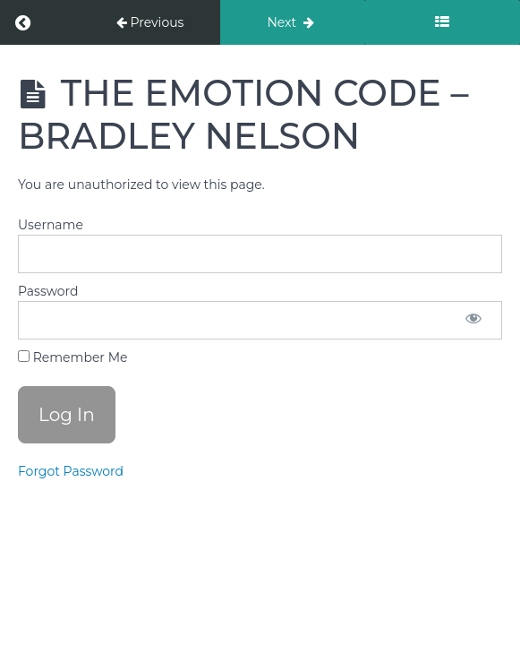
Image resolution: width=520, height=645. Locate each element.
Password (48, 291)
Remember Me (72, 357)
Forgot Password (71, 471)
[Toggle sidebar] (442, 22)
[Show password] (473, 320)
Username (50, 225)
